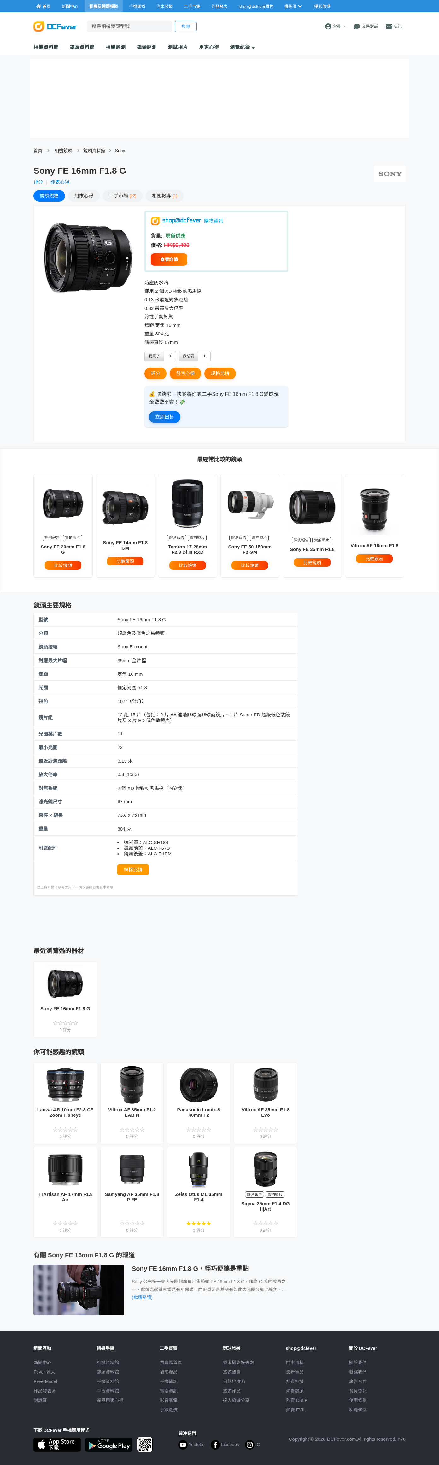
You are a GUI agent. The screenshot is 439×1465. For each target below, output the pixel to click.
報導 (164, 195)
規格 (49, 195)
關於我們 (358, 1362)
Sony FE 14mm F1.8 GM (125, 545)
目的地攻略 (234, 1381)
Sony (120, 150)
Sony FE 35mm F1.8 (312, 549)
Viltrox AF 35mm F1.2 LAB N (132, 1112)
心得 (83, 195)
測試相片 (178, 47)
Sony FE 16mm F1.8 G (65, 1008)
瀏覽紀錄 (242, 47)
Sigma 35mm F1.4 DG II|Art (265, 1206)
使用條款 (358, 1400)
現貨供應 (174, 236)
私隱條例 (358, 1409)
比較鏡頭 (63, 565)
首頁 (37, 150)
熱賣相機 (295, 1381)
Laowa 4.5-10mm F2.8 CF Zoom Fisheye (65, 1112)
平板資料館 (108, 1390)
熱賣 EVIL (296, 1409)
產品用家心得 (110, 1400)
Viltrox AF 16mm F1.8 (375, 545)
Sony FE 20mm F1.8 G (63, 549)
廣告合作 (358, 1381)
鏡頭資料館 (82, 47)
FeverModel (45, 1381)
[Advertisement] (165, 919)
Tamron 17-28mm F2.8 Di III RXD (187, 549)
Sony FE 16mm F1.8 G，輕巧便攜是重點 (190, 1268)
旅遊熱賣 (232, 1372)
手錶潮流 (169, 1409)
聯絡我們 (358, 1372)
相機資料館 (46, 47)
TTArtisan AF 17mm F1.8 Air (65, 1196)
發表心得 (59, 182)
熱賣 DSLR (297, 1400)
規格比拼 (220, 373)
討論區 (40, 1400)
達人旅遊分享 (236, 1400)
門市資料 (295, 1362)
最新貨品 (295, 1372)
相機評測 (116, 47)
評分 (38, 182)
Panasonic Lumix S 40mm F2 (198, 1112)
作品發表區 (45, 1390)
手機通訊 (169, 1381)
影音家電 (169, 1400)
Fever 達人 (44, 1372)
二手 (122, 195)
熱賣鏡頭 (295, 1390)
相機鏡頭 (63, 150)
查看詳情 (169, 259)
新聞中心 (42, 1362)
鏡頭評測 (147, 47)
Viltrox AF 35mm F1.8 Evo (266, 1112)
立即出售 (164, 417)
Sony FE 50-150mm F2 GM (250, 549)
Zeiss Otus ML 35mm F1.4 (198, 1196)
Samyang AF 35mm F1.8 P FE (132, 1196)
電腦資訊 (169, 1390)
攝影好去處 (238, 1362)
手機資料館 (108, 1381)
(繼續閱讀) (142, 1297)
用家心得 (209, 47)
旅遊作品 (232, 1390)
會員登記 (358, 1390)
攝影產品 (169, 1372)
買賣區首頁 (171, 1362)
